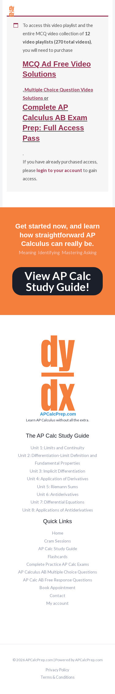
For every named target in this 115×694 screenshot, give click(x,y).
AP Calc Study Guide (57, 548)
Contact (57, 595)
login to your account (59, 170)
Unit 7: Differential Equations (57, 502)
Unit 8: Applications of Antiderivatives (57, 510)
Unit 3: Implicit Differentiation (57, 471)
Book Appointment (57, 587)
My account (57, 603)
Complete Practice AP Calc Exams (57, 564)
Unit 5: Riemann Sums (57, 486)
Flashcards (57, 556)
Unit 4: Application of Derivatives (57, 478)
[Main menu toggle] (105, 11)
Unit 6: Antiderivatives (58, 494)
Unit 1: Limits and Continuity (57, 447)
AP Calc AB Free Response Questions (57, 579)
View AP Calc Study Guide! (58, 281)
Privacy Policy (57, 669)
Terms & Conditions (57, 677)
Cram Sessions (57, 541)
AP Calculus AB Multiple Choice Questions (57, 571)
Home (57, 533)
